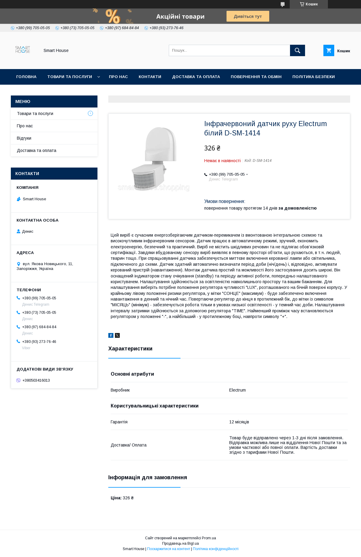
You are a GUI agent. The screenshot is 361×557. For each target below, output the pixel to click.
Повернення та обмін (256, 76)
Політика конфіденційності (216, 549)
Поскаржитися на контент (168, 549)
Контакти (150, 76)
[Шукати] (297, 50)
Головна (26, 76)
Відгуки (24, 138)
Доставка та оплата (196, 76)
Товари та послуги (69, 76)
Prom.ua (209, 538)
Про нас (118, 76)
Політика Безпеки (313, 76)
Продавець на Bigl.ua (180, 543)
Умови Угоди (31, 92)
